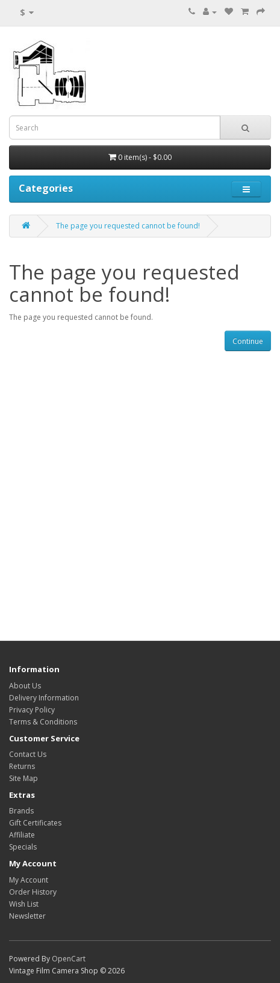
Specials (23, 847)
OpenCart (69, 959)
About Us (25, 686)
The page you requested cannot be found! (128, 226)
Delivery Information (44, 698)
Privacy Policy (32, 710)
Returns (22, 766)
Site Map (23, 778)
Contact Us (27, 754)
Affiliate (22, 835)
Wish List (24, 904)
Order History (33, 892)
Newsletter (27, 916)
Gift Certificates (35, 823)
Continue (247, 341)
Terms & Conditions (43, 722)
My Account (28, 880)
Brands (21, 811)
